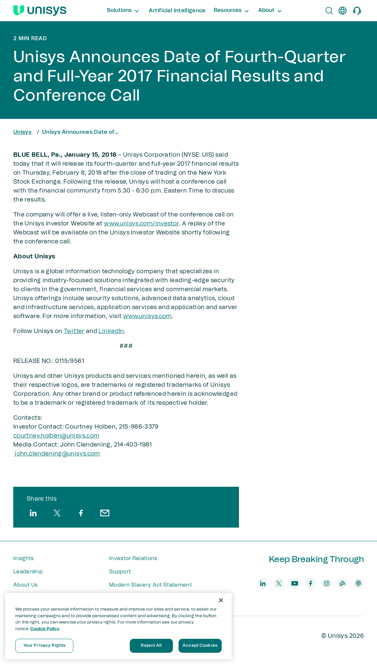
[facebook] (81, 513)
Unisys (22, 132)
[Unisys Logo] (39, 10)
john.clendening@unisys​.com (57, 454)
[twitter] (57, 513)
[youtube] (294, 583)
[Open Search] (329, 10)
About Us (25, 585)
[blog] (342, 583)
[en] (342, 10)
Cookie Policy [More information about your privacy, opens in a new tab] (45, 629)
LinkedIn (111, 331)
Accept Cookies (200, 645)
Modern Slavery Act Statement (150, 585)
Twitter (74, 331)
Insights (23, 558)
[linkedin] (33, 513)
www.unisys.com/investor (141, 224)
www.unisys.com (147, 316)
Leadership (28, 571)
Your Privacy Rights (44, 645)
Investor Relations (133, 558)
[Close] (221, 600)
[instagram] (326, 583)
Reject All (151, 645)
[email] (105, 513)
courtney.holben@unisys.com (56, 436)
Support (120, 571)
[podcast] (358, 583)
